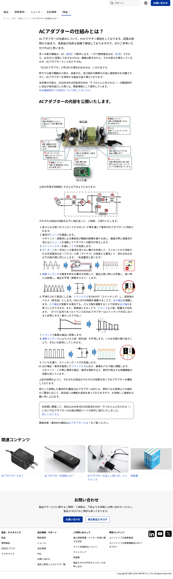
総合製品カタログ (97, 522)
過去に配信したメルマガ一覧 (51, 567)
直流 (69, 56)
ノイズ (72, 248)
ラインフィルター (52, 248)
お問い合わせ (160, 5)
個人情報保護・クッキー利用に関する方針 (89, 542)
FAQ (65, 14)
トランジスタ (81, 299)
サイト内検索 (111, 6)
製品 (6, 14)
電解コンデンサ (50, 276)
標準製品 (5, 545)
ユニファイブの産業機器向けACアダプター (125, 547)
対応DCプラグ (8, 551)
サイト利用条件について (85, 549)
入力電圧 (54, 307)
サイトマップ (79, 554)
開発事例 (19, 14)
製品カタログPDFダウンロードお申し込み (89, 567)
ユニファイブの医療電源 (121, 540)
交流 (118, 56)
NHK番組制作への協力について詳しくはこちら (64, 93)
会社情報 (51, 14)
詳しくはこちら (50, 417)
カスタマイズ (7, 556)
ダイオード (48, 252)
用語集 (76, 560)
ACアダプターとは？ (79, 425)
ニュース (35, 14)
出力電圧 (118, 303)
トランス (103, 310)
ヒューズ (54, 237)
